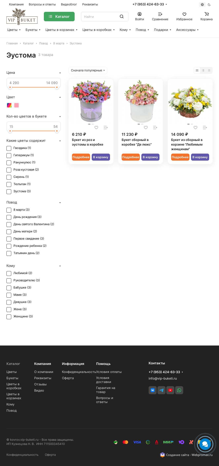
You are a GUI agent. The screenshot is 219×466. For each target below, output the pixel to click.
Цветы (12, 30)
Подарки (161, 30)
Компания (42, 364)
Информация (73, 364)
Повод (141, 30)
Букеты (31, 30)
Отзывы (40, 384)
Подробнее (81, 157)
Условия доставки (103, 380)
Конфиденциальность (79, 372)
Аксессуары (185, 30)
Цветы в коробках (97, 30)
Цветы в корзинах (59, 30)
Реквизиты (42, 378)
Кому (124, 30)
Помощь (103, 364)
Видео (39, 390)
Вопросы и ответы (104, 400)
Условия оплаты (109, 372)
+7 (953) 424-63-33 (148, 4)
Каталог (13, 364)
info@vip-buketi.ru (163, 378)
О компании (43, 372)
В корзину (100, 157)
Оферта (68, 378)
